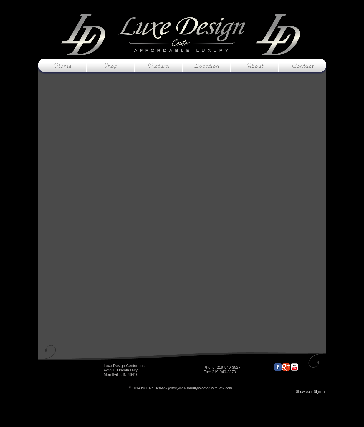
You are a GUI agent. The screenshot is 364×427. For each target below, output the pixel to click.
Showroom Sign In (310, 392)
